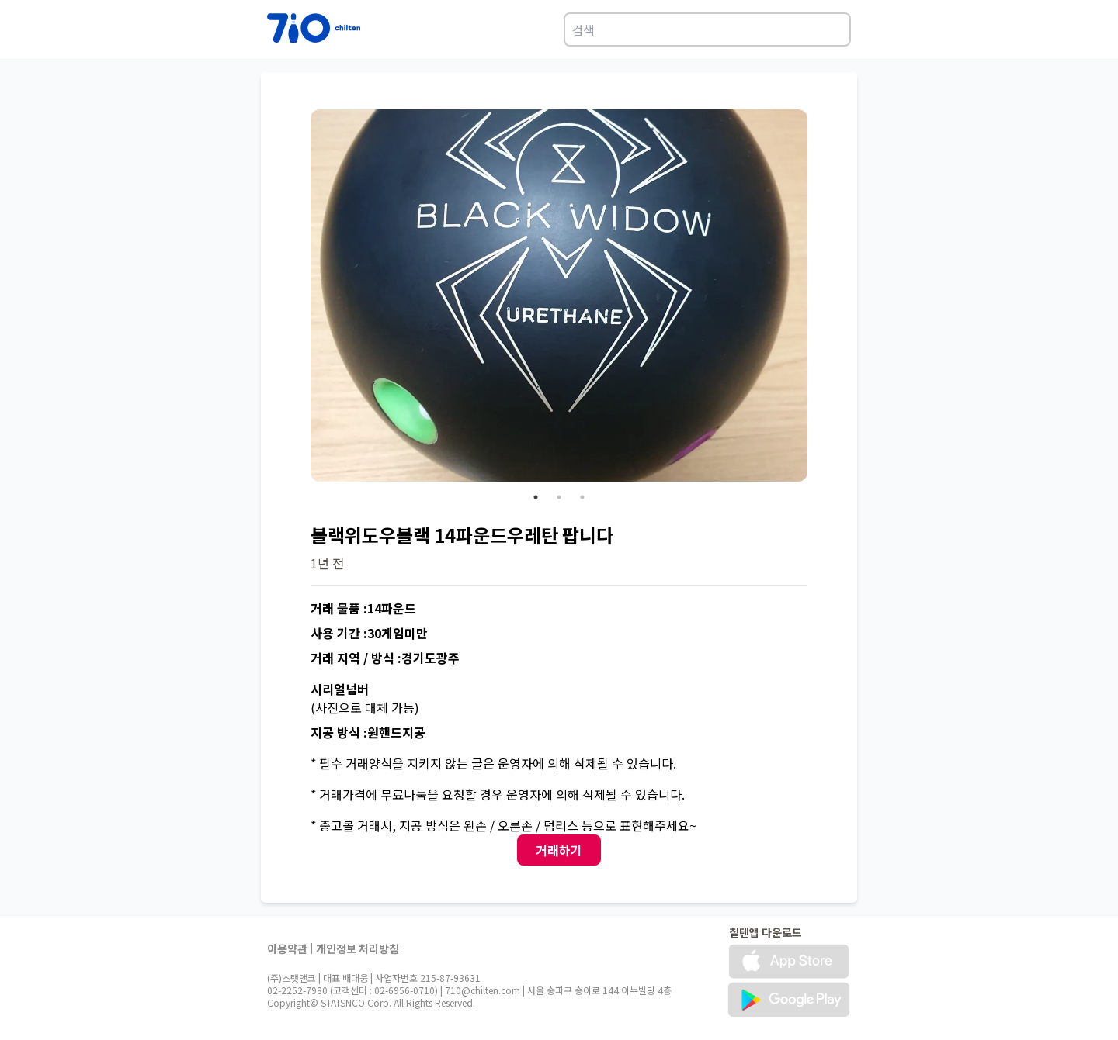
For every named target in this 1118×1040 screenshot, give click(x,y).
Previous (299, 298)
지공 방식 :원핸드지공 (368, 732)
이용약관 (287, 948)
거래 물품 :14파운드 (363, 608)
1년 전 (327, 563)
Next (819, 298)
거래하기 (559, 850)
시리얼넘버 (340, 688)
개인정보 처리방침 (357, 948)
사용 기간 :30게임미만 (369, 633)
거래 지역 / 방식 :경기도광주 (385, 657)
